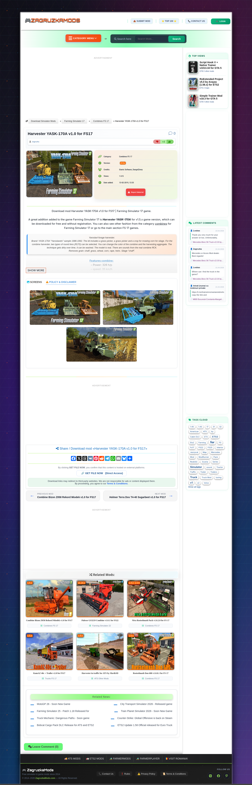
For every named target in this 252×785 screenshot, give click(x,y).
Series (215, 462)
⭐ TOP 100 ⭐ (165, 21)
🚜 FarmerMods (120, 759)
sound (209, 467)
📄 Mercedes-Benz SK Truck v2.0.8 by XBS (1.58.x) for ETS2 (207, 242)
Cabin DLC (195, 437)
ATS (205, 431)
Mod (192, 457)
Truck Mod (206, 477)
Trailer (203, 472)
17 (208, 427)
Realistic (194, 462)
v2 (198, 483)
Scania (205, 462)
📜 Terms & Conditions (174, 775)
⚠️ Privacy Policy (146, 775)
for (212, 442)
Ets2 (192, 443)
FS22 (200, 447)
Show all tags (194, 487)
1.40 (192, 427)
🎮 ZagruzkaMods (38, 771)
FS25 (210, 447)
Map (205, 452)
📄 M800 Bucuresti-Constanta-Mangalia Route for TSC (207, 299)
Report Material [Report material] (135, 193)
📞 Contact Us (192, 21)
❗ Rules (125, 775)
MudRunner (204, 457)
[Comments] (172, 133)
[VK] (210, 777)
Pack (215, 457)
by (212, 431)
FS (220, 443)
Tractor (219, 467)
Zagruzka (37, 142)
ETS (206, 437)
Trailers (213, 472)
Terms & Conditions (117, 485)
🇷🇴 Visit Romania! (176, 759)
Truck (193, 477)
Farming (202, 443)
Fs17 (192, 447)
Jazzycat (194, 452)
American (194, 431)
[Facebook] (218, 777)
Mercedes (215, 452)
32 (220, 427)
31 (214, 427)
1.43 (200, 427)
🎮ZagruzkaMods (55, 21)
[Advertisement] (103, 85)
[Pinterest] (226, 777)
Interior (220, 447)
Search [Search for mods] (180, 38)
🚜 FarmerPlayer (148, 759)
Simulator (196, 466)
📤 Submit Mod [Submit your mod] (138, 21)
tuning (218, 477)
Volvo (206, 483)
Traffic (193, 472)
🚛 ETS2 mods (95, 759)
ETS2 (215, 436)
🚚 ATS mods (72, 759)
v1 (191, 482)
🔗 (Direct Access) (102, 474)
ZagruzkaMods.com (45, 779)
